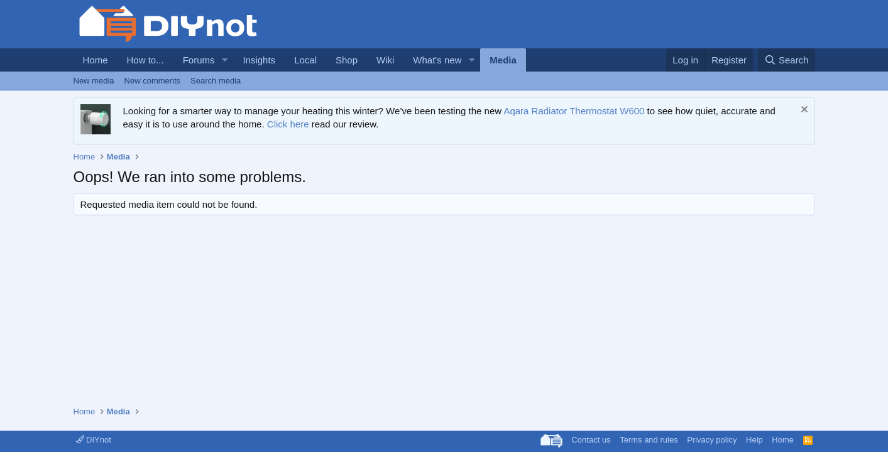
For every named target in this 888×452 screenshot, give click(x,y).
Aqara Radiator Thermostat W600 (573, 110)
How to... (145, 60)
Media (503, 60)
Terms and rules (648, 439)
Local (305, 60)
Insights (259, 60)
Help (754, 439)
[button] (224, 60)
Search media (215, 80)
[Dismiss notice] (803, 110)
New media (94, 80)
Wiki (385, 60)
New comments (152, 80)
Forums (199, 60)
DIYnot (93, 439)
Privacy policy (712, 439)
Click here (288, 124)
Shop (347, 60)
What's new (437, 60)
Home (95, 60)
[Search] (786, 60)
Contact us (590, 439)
